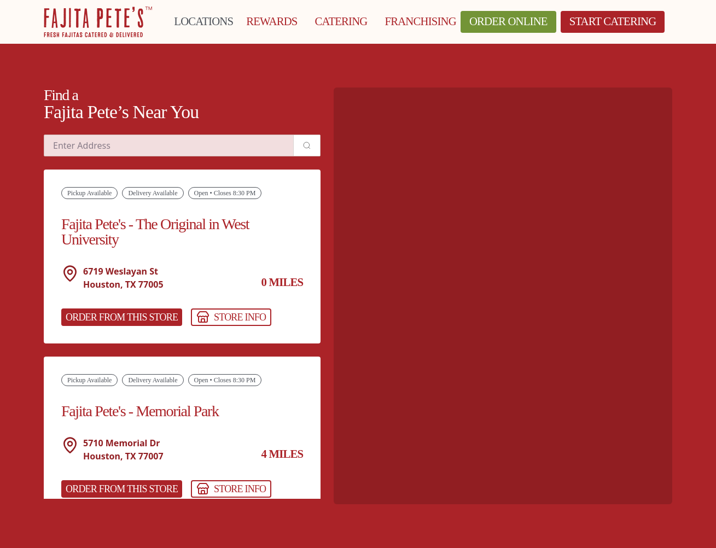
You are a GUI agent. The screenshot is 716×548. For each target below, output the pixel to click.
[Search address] (306, 145)
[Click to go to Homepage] (98, 22)
